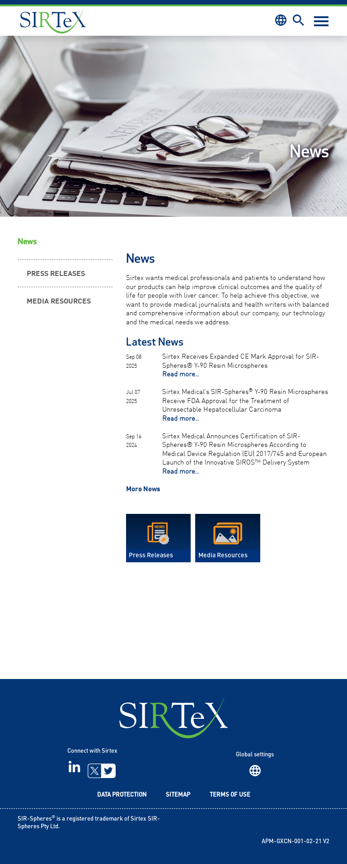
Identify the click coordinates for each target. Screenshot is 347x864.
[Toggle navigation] (321, 21)
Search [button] (298, 20)
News (27, 242)
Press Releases (56, 272)
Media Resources (59, 300)
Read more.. (180, 373)
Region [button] (280, 20)
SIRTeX (173, 717)
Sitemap (178, 795)
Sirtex (53, 21)
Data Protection (121, 795)
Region (255, 770)
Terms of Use (230, 795)
